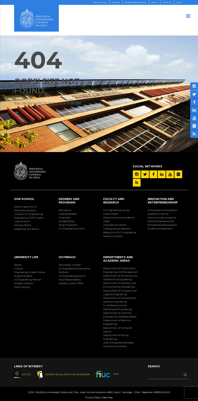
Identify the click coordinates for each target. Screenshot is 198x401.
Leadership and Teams (26, 228)
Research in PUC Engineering (119, 232)
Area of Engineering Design (118, 342)
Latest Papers (110, 213)
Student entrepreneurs (160, 228)
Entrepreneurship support (162, 224)
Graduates (64, 217)
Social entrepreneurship (161, 221)
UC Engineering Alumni (72, 275)
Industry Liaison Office (71, 283)
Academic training (158, 213)
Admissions (65, 210)
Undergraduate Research (117, 228)
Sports (17, 264)
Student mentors (23, 283)
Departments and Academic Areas (119, 219)
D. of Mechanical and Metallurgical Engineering (117, 307)
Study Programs (68, 224)
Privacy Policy (93, 397)
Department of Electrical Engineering (117, 322)
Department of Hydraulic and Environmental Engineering (119, 285)
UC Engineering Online (71, 228)
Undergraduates (68, 213)
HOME (76, 103)
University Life (26, 257)
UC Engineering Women (27, 279)
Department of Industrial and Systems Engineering (119, 299)
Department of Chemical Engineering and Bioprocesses (119, 314)
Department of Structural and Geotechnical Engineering (120, 277)
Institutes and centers (115, 224)
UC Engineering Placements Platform (74, 270)
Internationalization (25, 210)
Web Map (107, 397)
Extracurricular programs (162, 217)
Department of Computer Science (117, 329)
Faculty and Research (113, 200)
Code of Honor (22, 221)
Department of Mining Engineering (116, 337)
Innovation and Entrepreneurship (163, 200)
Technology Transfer (70, 264)
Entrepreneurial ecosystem (163, 210)
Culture (18, 268)
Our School (24, 199)
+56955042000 (161, 392)
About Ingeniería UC (25, 206)
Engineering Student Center (29, 272)
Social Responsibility (70, 279)
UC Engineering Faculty (116, 210)
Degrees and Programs (69, 200)
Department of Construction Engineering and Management (120, 270)
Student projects (23, 275)
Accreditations (66, 221)
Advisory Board (22, 225)
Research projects (113, 236)
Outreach (67, 257)
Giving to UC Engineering (28, 214)
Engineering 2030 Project (28, 217)
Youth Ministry (22, 287)
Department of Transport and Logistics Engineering (120, 292)
